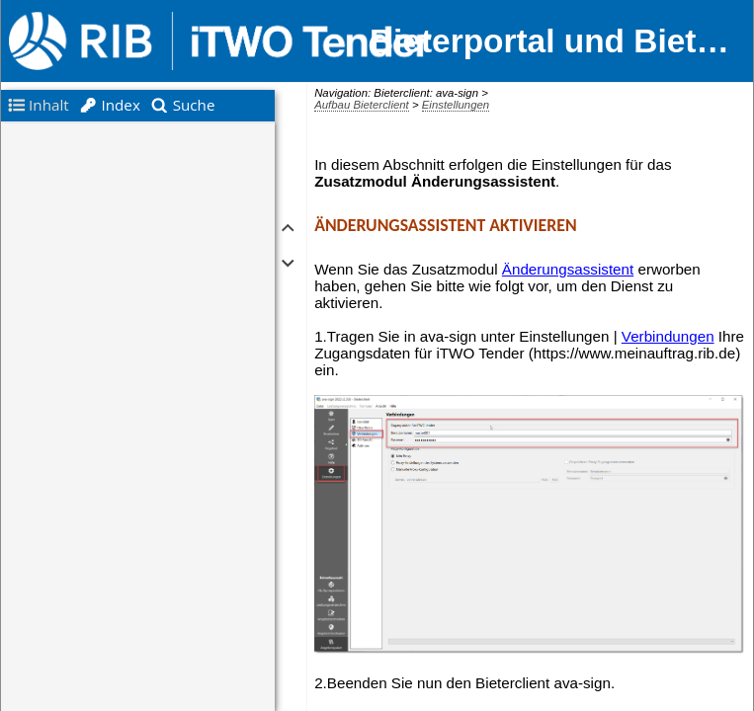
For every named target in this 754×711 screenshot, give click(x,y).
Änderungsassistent (567, 269)
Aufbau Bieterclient (361, 105)
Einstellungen (455, 105)
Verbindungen (668, 336)
